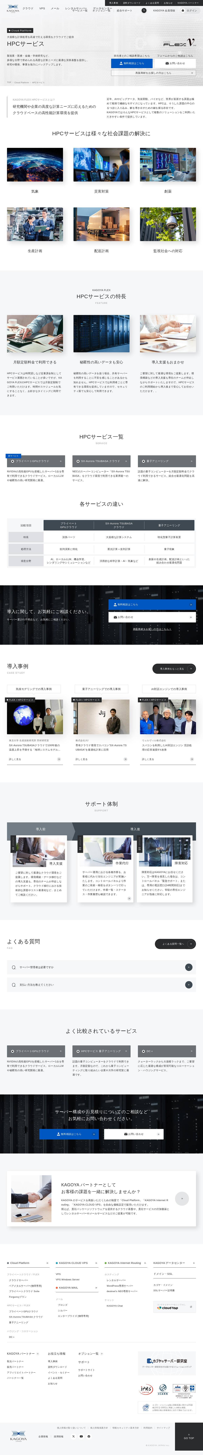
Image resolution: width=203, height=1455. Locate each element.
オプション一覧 (102, 13)
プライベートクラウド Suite (24, 1291)
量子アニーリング (158, 461)
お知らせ (168, 3)
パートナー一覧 (15, 1378)
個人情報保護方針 (99, 1428)
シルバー (63, 1310)
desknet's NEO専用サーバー (122, 1291)
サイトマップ (163, 1428)
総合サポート (124, 13)
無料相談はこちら (132, 63)
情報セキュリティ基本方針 (126, 1428)
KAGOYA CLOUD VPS (73, 1263)
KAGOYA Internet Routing (124, 1263)
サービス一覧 (80, 13)
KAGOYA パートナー (188, 3)
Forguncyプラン (18, 1297)
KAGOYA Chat (115, 1306)
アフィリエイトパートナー (21, 1372)
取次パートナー (15, 1361)
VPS (58, 1274)
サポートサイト (86, 1370)
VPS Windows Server (68, 1279)
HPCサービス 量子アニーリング (101, 1051)
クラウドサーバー (18, 1280)
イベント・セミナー (58, 1372)
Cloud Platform (19, 1263)
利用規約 (148, 1428)
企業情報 (43, 1436)
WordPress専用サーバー (120, 1286)
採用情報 (59, 1436)
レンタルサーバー (116, 1280)
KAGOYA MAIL (68, 1287)
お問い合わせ (175, 63)
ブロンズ (63, 1305)
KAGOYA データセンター (169, 1263)
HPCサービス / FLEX (18, 1305)
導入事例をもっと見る (172, 668)
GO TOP (189, 1438)
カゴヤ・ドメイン (163, 1285)
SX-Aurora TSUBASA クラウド (100, 461)
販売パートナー (15, 1367)
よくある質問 (152, 3)
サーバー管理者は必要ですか (37, 967)
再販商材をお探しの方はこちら (153, 72)
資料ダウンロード (132, 3)
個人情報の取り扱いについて (71, 1428)
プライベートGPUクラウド (32, 461)
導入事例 (113, 3)
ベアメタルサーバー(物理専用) (25, 1286)
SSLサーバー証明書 (164, 1290)
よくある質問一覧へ (173, 944)
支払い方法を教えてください (37, 984)
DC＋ (150, 1051)
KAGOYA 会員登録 (164, 13)
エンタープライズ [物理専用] (73, 1316)
